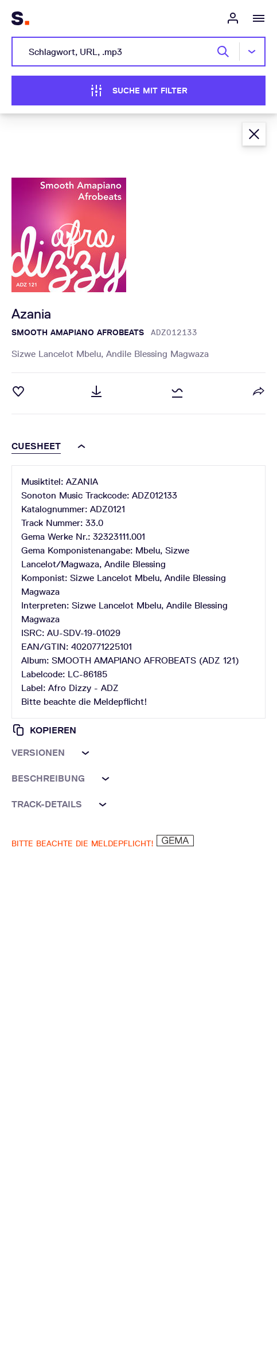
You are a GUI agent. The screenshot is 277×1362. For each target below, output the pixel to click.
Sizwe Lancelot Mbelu (58, 353)
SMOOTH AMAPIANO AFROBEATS (77, 332)
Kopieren (43, 730)
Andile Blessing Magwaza (157, 353)
